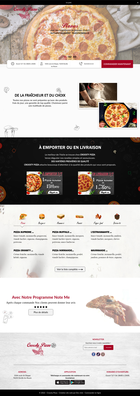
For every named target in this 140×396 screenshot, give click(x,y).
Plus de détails (41, 312)
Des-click (79, 393)
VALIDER (108, 347)
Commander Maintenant (117, 64)
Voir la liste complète (67, 269)
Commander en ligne (93, 393)
